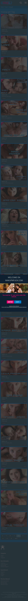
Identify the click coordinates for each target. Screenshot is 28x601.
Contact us (11, 306)
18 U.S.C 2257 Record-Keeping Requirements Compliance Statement (14, 307)
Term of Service (16, 306)
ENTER (10, 302)
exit (17, 302)
